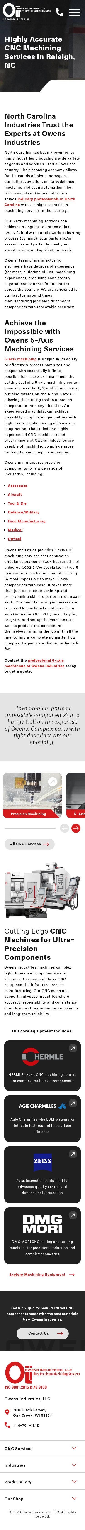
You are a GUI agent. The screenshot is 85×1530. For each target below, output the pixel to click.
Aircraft (15, 494)
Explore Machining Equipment (37, 1274)
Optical (14, 538)
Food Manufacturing (26, 520)
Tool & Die (17, 503)
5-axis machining (21, 358)
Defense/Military (23, 511)
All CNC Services (25, 843)
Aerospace (17, 485)
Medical (15, 529)
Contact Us (38, 1332)
